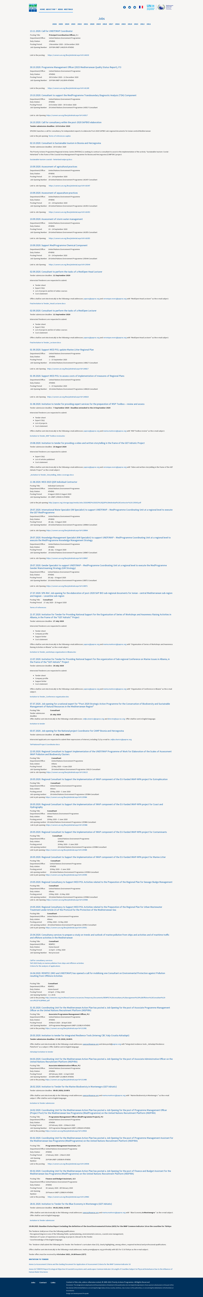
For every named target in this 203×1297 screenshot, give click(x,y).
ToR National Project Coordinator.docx (45, 744)
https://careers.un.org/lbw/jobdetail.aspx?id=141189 (68, 88)
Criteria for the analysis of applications (45, 966)
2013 (136, 24)
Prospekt (86, 1293)
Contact (43, 1282)
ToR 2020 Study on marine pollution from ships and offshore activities (57, 963)
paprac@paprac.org (92, 298)
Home (42, 9)
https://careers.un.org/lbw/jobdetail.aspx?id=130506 (68, 1164)
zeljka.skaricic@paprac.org (93, 719)
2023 (73, 24)
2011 (149, 24)
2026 (54, 24)
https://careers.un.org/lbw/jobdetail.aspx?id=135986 (66, 825)
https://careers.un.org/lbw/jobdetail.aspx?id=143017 (67, 115)
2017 (111, 24)
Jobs (33, 1282)
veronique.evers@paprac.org (115, 298)
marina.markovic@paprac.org (114, 431)
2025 (61, 24)
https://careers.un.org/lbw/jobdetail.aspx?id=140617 (67, 369)
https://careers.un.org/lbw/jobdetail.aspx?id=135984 (66, 797)
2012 (142, 24)
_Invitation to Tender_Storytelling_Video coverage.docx (52, 475)
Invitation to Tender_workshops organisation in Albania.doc (53, 652)
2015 (123, 24)
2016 (117, 24)
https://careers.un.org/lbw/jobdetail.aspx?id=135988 (66, 850)
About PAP (50, 9)
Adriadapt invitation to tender (41, 1052)
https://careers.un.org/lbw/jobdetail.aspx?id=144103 (68, 55)
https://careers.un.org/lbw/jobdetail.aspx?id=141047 (69, 186)
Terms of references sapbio (60, 136)
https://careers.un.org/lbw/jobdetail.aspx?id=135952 (66, 927)
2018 (105, 24)
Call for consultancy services (41, 960)
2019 (98, 24)
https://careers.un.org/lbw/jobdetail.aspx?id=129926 (66, 1131)
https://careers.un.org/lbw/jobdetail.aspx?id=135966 (67, 900)
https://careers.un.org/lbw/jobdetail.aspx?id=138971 (67, 586)
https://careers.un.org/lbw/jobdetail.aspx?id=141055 (69, 238)
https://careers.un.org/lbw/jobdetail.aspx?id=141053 (69, 212)
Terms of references (38, 607)
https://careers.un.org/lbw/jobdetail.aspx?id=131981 (66, 1028)
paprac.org (116, 1044)
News (60, 9)
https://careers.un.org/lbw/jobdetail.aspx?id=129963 (68, 1197)
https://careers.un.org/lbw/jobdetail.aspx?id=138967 (67, 558)
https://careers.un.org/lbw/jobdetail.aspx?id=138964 (67, 530)
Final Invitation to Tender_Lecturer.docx (45, 342)
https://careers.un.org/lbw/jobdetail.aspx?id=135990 (66, 875)
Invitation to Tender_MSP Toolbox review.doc (47, 436)
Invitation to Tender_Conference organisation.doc (49, 696)
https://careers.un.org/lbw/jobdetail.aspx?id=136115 (67, 772)
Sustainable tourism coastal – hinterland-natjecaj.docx (51, 159)
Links (53, 1282)
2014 (130, 24)
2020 (92, 24)
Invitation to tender (37, 723)
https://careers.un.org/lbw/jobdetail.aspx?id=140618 (67, 397)
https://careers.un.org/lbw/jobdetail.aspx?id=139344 (69, 264)
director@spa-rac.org (116, 719)
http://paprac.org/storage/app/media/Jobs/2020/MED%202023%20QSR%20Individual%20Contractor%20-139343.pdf (95, 502)
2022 (79, 24)
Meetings (68, 9)
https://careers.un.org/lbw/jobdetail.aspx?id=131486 (66, 1079)
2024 (67, 24)
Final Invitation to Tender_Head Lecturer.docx (47, 303)
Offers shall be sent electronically (43, 644)
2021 (86, 24)
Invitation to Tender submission (42, 1103)
